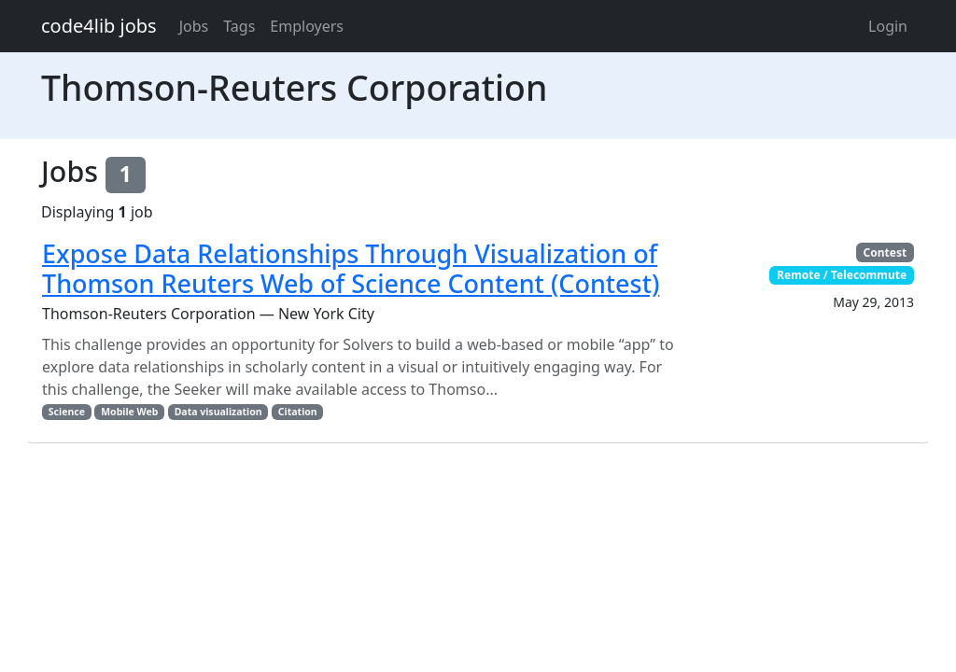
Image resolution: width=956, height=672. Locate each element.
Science (67, 411)
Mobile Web (129, 411)
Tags (239, 26)
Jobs (194, 26)
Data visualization (218, 411)
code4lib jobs (99, 25)
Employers (307, 26)
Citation (297, 411)
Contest (885, 252)
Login (887, 26)
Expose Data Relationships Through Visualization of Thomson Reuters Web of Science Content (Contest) (350, 268)
